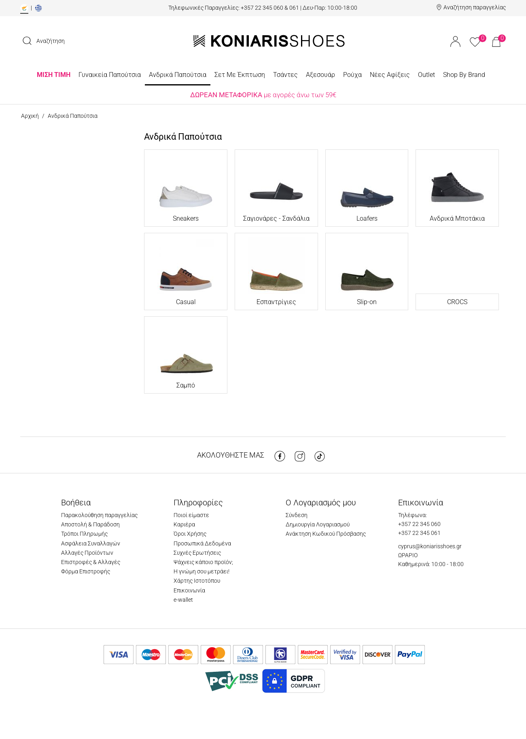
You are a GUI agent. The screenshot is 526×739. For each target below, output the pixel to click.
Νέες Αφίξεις (390, 75)
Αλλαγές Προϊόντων (87, 552)
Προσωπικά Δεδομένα (202, 543)
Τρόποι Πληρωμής (84, 533)
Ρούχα (352, 75)
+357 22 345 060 (419, 524)
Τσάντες (285, 75)
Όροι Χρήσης (190, 533)
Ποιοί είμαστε (191, 515)
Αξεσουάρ (320, 75)
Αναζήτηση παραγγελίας (474, 7)
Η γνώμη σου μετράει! (201, 571)
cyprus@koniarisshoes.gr (430, 546)
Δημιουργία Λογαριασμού (318, 524)
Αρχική (30, 116)
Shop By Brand (464, 75)
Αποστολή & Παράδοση (90, 524)
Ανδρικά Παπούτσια (177, 75)
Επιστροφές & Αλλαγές (90, 562)
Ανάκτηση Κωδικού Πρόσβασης (326, 533)
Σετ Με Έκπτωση (239, 75)
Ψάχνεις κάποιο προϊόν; (203, 562)
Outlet (426, 75)
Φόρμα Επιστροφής (85, 571)
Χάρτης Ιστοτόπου (197, 580)
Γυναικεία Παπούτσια (109, 75)
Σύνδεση (297, 515)
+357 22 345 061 (419, 533)
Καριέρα (184, 524)
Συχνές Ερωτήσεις (197, 552)
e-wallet (183, 599)
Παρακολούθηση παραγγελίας (99, 515)
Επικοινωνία (189, 590)
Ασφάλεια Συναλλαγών (90, 543)
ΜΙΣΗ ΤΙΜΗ (53, 75)
